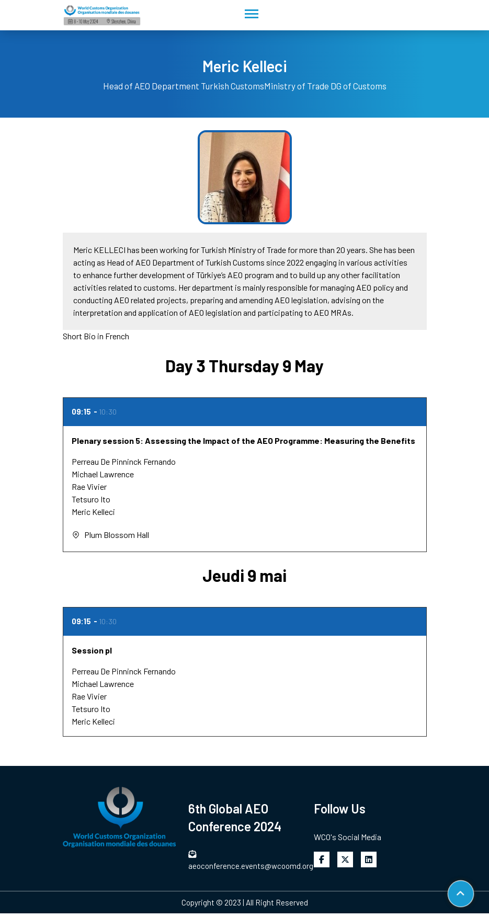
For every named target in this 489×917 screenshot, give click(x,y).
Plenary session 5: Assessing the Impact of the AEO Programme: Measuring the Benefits (243, 440)
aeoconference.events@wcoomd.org (244, 860)
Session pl (92, 650)
